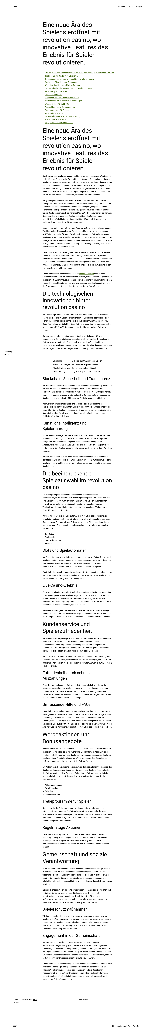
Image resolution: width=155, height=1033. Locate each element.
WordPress (137, 1026)
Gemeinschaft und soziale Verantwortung (62, 116)
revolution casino (86, 274)
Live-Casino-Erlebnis (53, 94)
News (35, 1000)
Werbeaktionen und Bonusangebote (60, 107)
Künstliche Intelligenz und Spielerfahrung (62, 85)
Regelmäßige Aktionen (54, 113)
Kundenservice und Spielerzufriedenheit (62, 98)
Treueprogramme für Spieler (57, 110)
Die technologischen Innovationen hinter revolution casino (69, 79)
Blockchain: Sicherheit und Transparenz (61, 82)
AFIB (15, 6)
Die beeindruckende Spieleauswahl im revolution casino (68, 88)
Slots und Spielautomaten (56, 91)
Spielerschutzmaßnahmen (56, 119)
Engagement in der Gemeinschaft (59, 122)
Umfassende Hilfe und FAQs (57, 104)
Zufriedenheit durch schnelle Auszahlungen (63, 101)
